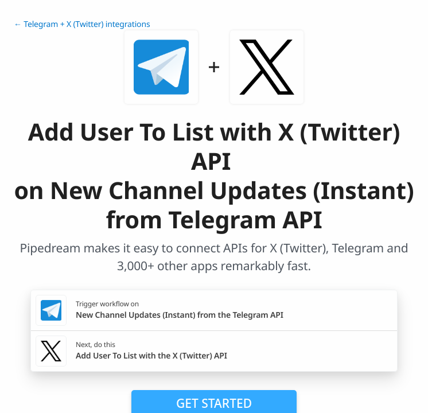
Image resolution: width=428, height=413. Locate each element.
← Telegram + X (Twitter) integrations (82, 24)
